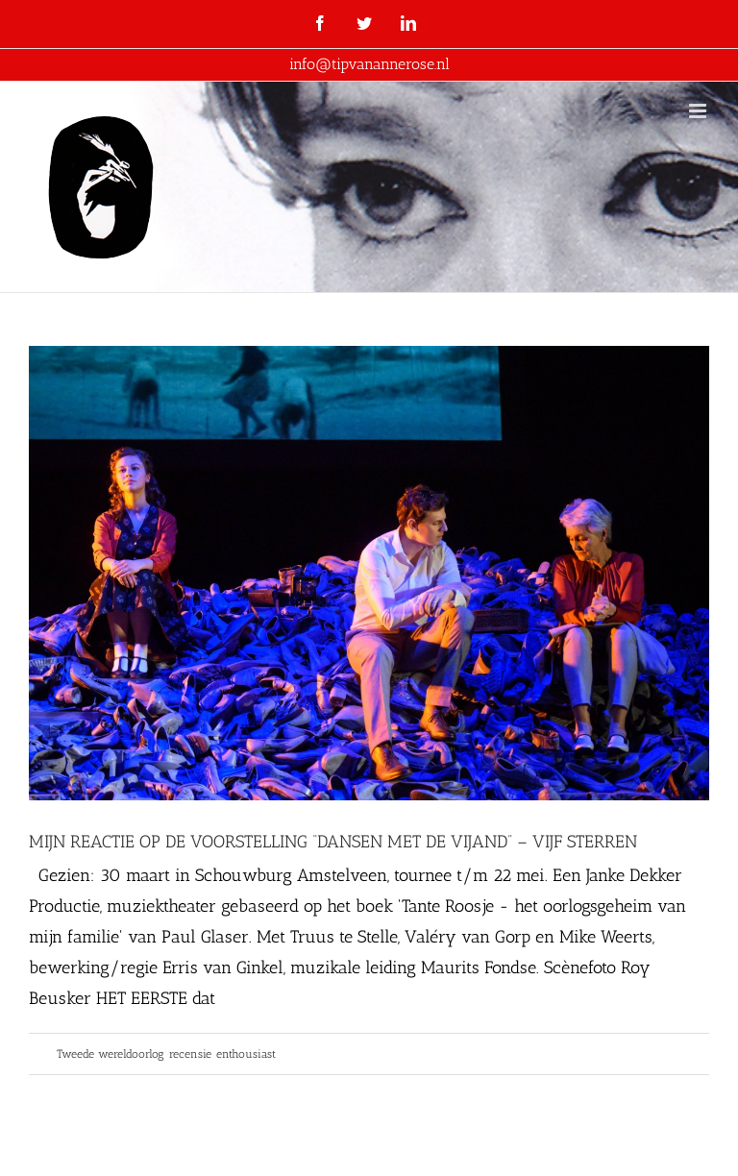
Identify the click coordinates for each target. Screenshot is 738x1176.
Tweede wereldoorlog (110, 1054)
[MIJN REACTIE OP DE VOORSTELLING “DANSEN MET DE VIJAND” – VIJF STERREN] (369, 573)
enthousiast (246, 1054)
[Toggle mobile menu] (699, 111)
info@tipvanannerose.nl (369, 64)
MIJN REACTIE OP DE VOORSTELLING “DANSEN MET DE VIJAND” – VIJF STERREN (333, 841)
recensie (190, 1054)
